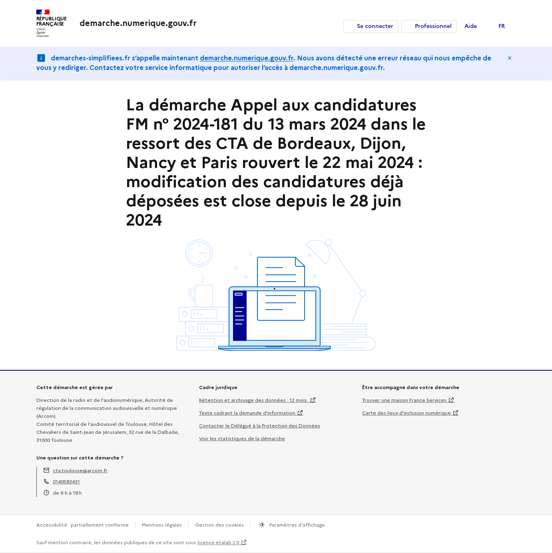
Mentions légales (162, 525)
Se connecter (375, 26)
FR (501, 26)
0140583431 (66, 482)
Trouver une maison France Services (404, 400)
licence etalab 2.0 (218, 542)
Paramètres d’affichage (296, 525)
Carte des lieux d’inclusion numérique (406, 413)
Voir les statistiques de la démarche (242, 438)
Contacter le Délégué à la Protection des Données (259, 426)
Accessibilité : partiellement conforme (82, 525)
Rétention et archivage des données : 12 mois (253, 400)
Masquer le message (509, 58)
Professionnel (433, 26)
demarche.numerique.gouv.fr (246, 58)
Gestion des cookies (219, 525)
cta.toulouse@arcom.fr (80, 470)
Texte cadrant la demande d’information (247, 413)
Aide (470, 26)
